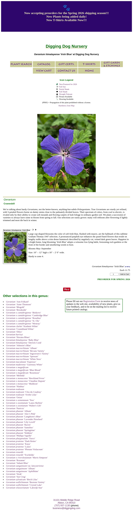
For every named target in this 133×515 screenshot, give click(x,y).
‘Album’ (21, 348)
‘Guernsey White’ (24, 364)
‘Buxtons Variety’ (25, 482)
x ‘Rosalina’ (23, 318)
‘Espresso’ (21, 362)
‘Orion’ (14, 397)
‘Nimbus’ (15, 386)
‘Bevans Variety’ (25, 351)
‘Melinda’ (15, 375)
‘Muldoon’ (22, 383)
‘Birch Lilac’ (22, 479)
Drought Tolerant (65, 94)
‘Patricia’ (15, 408)
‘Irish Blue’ (17, 230)
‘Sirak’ (14, 474)
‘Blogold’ (15, 307)
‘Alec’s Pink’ (21, 413)
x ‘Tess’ (20, 400)
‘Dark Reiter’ (21, 441)
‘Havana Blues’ (18, 337)
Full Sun (62, 87)
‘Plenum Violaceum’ (24, 449)
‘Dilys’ (14, 331)
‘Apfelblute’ (22, 471)
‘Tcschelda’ (20, 455)
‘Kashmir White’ (22, 326)
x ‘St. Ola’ (23, 320)
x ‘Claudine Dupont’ (26, 381)
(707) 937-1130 (62, 505)
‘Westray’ (23, 323)
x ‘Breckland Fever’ (25, 378)
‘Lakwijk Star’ (24, 487)
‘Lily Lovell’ (21, 422)
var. (25, 465)
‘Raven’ (18, 424)
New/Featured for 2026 (68, 84)
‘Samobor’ (20, 427)
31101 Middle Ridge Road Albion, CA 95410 (66, 501)
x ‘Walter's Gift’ (23, 405)
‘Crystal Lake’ (24, 485)
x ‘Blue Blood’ (23, 370)
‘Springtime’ (20, 430)
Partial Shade (64, 89)
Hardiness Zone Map (67, 106)
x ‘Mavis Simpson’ (27, 457)
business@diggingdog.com (66, 508)
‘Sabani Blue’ (17, 463)
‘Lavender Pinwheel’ (24, 419)
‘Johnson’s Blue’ (18, 345)
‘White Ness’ (24, 359)
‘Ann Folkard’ (17, 301)
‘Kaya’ (18, 444)
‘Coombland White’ (20, 329)
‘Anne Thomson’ (19, 304)
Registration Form (92, 301)
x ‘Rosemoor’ (23, 372)
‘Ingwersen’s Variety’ (27, 353)
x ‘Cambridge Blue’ (27, 315)
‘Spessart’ (22, 356)
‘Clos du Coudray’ (24, 392)
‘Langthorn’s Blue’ (23, 416)
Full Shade (63, 92)
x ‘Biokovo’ (23, 312)
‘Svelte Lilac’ (21, 394)
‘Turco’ (20, 438)
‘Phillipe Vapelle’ (19, 435)
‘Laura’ (18, 446)
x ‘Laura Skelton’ (24, 403)
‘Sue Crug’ (16, 476)
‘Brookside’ (16, 310)
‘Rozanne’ (15, 460)
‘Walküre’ (19, 433)
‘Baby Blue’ (22, 340)
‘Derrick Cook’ (24, 342)
